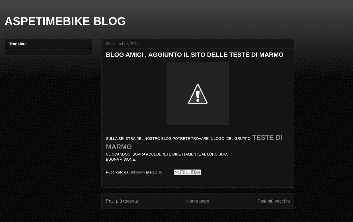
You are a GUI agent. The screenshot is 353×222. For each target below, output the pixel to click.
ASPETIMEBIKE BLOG (65, 21)
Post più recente (122, 201)
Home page (197, 201)
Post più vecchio (273, 201)
